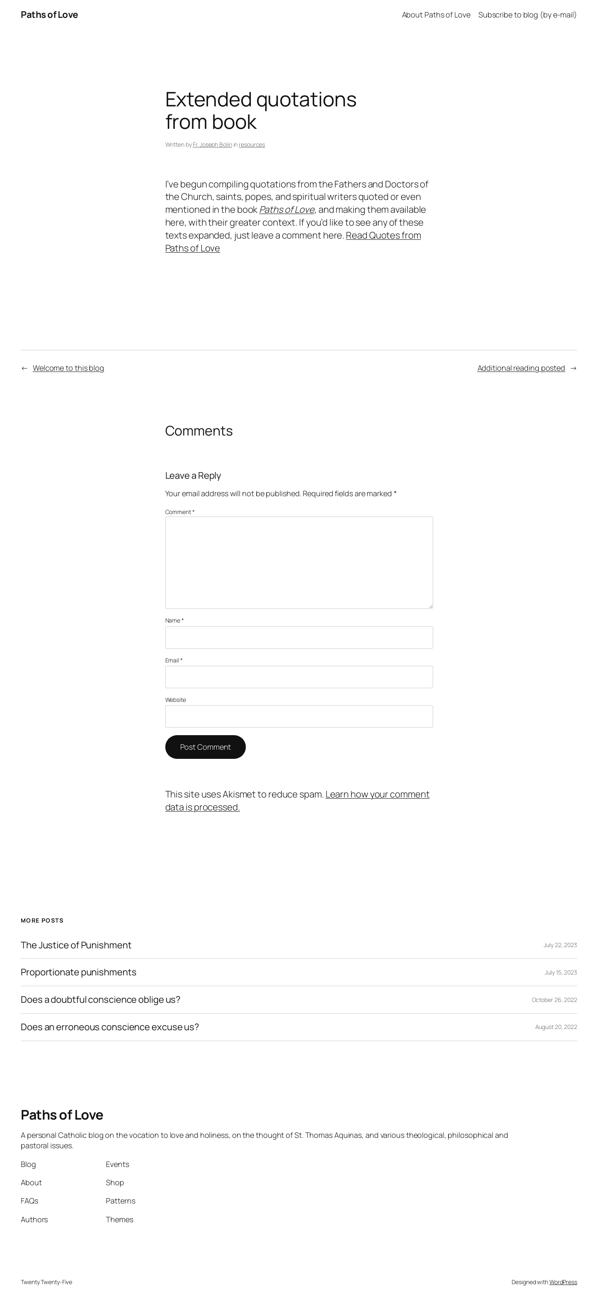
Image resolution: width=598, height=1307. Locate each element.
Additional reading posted (522, 368)
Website (175, 700)
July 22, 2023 (560, 945)
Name (174, 620)
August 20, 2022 (556, 1027)
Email (174, 660)
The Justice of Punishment (76, 945)
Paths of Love (49, 14)
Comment (180, 512)
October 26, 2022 (554, 1000)
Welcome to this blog (68, 368)
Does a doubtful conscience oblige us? (101, 999)
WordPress (563, 1282)
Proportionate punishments (79, 972)
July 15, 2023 (561, 972)
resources (252, 144)
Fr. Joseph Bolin (212, 144)
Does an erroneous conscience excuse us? (110, 1027)
